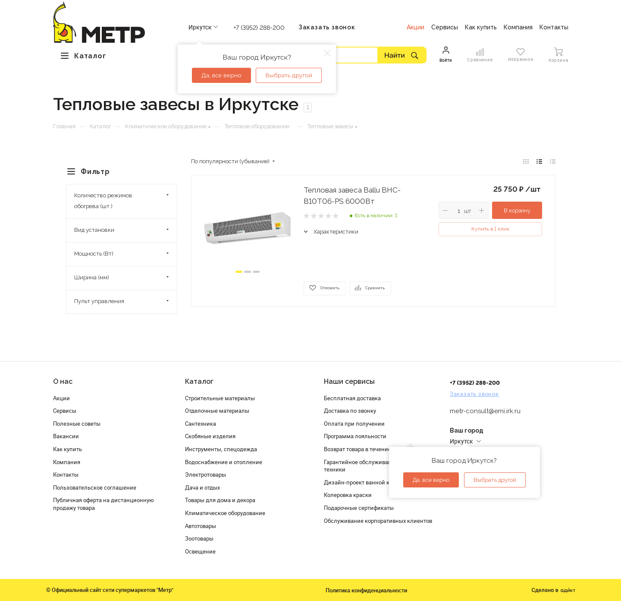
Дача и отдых (202, 487)
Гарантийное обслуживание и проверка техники (376, 466)
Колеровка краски (348, 495)
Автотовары (200, 526)
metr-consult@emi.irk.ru (485, 411)
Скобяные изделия (210, 436)
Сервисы (64, 410)
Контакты (65, 474)
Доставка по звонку (350, 410)
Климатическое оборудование (225, 513)
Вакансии (66, 436)
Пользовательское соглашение (94, 487)
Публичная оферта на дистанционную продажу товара (103, 504)
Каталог (199, 381)
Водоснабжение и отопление (223, 462)
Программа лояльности (355, 436)
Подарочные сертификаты (359, 508)
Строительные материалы (220, 398)
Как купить (67, 449)
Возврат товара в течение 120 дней (370, 449)
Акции (61, 398)
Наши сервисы (349, 381)
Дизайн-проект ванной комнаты (367, 482)
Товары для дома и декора (220, 500)
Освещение (200, 551)
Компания (66, 462)
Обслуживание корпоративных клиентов (378, 521)
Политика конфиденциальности (366, 590)
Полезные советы (76, 423)
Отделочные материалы (217, 410)
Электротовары (205, 474)
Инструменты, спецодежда (221, 449)
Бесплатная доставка (352, 398)
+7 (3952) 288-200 (259, 27)
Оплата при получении (354, 423)
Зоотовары (199, 538)
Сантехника (200, 423)
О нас (62, 381)
